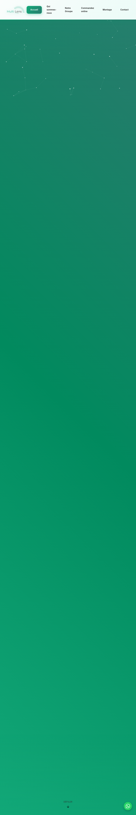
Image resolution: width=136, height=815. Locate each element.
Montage (107, 9)
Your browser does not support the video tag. (68, 407)
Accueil (34, 9)
